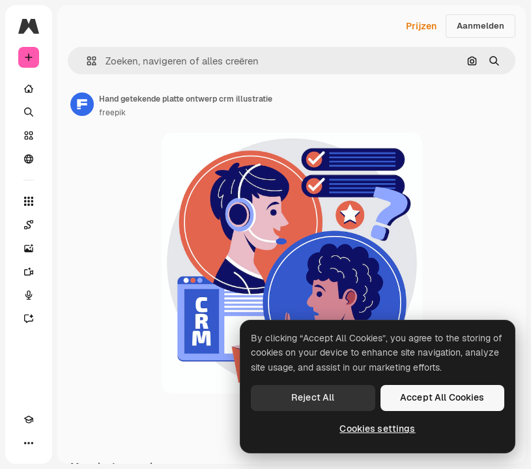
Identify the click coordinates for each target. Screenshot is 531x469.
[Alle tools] (28, 201)
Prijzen (421, 26)
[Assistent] (28, 318)
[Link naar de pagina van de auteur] (82, 104)
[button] (86, 61)
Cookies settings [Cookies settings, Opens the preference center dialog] (377, 428)
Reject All (312, 397)
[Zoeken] (28, 112)
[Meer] (28, 443)
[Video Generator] (28, 271)
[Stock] (28, 135)
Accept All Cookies (442, 397)
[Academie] (28, 419)
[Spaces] (28, 224)
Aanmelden (480, 25)
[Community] (28, 159)
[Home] (28, 88)
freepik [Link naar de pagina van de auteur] (112, 112)
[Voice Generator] (28, 295)
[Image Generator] (28, 248)
